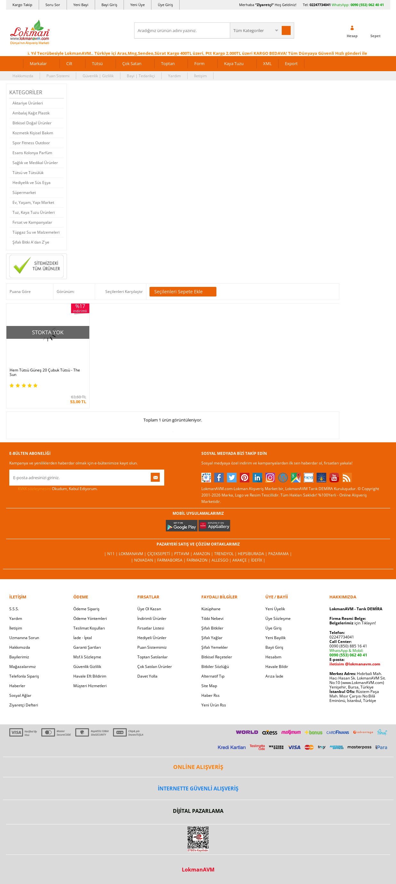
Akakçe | (241, 560)
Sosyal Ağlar (20, 695)
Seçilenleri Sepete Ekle (183, 291)
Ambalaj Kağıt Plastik (31, 113)
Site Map (209, 685)
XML (267, 63)
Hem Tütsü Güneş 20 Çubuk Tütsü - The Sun (45, 372)
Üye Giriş (165, 4)
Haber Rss (210, 695)
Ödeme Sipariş (86, 609)
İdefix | (258, 560)
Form (199, 63)
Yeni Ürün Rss (213, 705)
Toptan (168, 63)
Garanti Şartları (87, 647)
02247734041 (320, 4)
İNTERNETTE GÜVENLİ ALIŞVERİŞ (198, 788)
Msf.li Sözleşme (87, 657)
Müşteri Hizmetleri (90, 685)
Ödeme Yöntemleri (90, 618)
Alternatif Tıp (212, 676)
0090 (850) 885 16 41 (348, 646)
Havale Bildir (276, 666)
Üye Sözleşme (278, 618)
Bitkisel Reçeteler (216, 657)
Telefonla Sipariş (24, 676)
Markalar (38, 63)
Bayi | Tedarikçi (141, 76)
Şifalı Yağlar (211, 637)
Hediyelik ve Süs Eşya (31, 182)
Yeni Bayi (80, 4)
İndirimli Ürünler (151, 618)
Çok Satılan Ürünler (154, 666)
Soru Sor (52, 4)
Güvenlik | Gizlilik (98, 76)
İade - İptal (82, 637)
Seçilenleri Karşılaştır (124, 291)
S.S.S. (14, 609)
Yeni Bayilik (275, 637)
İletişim (200, 76)
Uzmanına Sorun (24, 637)
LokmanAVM (198, 869)
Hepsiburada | (253, 553)
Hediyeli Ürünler (151, 637)
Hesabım (273, 657)
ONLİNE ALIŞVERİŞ (198, 767)
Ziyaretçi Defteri (23, 705)
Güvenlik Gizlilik (87, 666)
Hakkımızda (22, 76)
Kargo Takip (22, 4)
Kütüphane (211, 609)
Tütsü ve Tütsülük (28, 172)
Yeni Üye (137, 4)
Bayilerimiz (19, 657)
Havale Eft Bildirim (89, 676)
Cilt (69, 63)
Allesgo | (222, 560)
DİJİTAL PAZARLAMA (198, 810)
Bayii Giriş (274, 647)
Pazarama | (280, 553)
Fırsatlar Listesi (150, 628)
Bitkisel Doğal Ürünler (32, 123)
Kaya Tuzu (234, 63)
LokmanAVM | (133, 553)
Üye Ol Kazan (149, 609)
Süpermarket (24, 192)
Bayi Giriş (109, 4)
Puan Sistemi (57, 76)
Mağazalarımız (22, 666)
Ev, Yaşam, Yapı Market (33, 202)
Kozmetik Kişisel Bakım (32, 133)
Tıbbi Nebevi (212, 618)
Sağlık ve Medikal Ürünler (35, 162)
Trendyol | (226, 553)
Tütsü (97, 63)
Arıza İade (274, 676)
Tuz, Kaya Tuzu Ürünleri (33, 212)
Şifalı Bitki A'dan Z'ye (30, 242)
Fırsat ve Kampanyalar (32, 222)
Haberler (17, 685)
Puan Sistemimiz (152, 647)
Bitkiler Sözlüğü (215, 666)
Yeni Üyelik (275, 609)
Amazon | (203, 553)
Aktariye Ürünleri (27, 103)
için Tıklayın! (352, 623)
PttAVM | (183, 553)
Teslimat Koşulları (89, 628)
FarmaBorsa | (172, 560)
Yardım (174, 76)
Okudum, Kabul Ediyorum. (53, 489)
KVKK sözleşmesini (34, 488)
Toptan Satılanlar (152, 657)
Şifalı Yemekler (214, 647)
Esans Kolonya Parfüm (32, 152)
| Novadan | (144, 560)
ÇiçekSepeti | (160, 553)
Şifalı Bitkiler (212, 628)
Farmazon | (199, 560)
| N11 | (111, 553)
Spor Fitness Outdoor (31, 143)
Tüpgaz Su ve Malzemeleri (36, 232)
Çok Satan (131, 63)
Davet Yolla (147, 676)
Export (291, 63)
